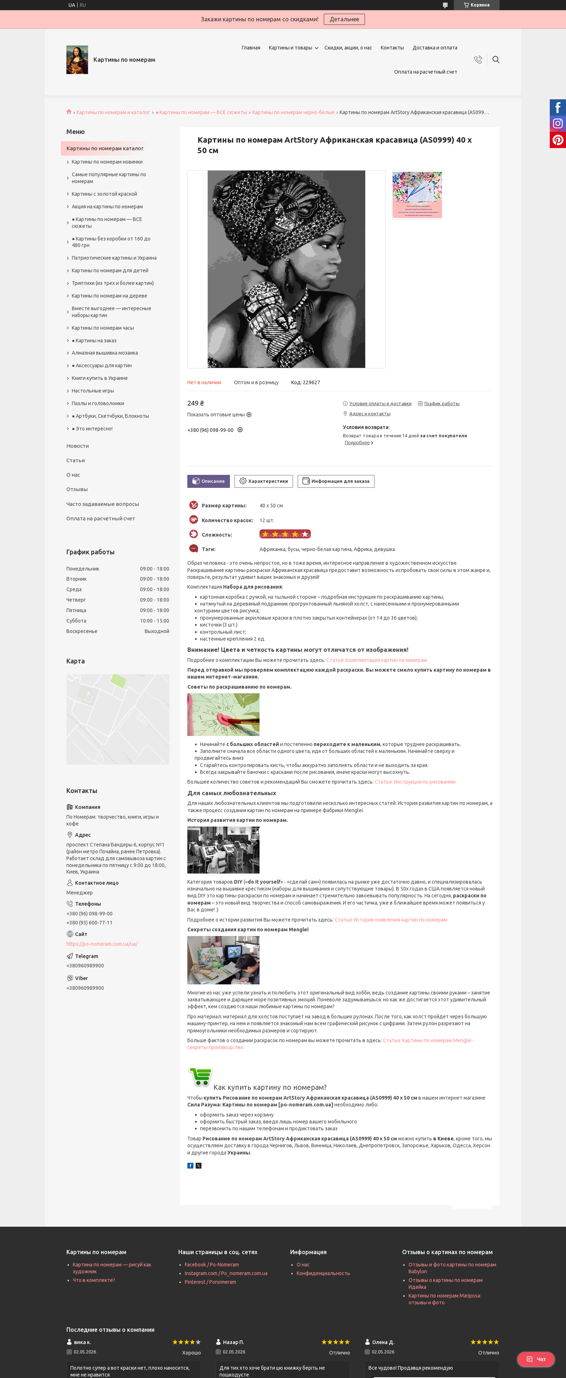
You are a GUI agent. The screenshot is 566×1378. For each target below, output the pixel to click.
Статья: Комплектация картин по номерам (376, 660)
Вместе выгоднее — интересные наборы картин (111, 312)
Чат (536, 1359)
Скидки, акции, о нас (348, 48)
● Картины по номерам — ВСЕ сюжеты (201, 112)
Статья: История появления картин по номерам (391, 920)
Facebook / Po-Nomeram (212, 1265)
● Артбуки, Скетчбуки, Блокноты (110, 416)
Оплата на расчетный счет (425, 72)
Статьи (75, 460)
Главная (251, 48)
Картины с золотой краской (104, 194)
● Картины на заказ (94, 340)
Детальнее (344, 19)
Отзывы (77, 489)
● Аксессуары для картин (102, 365)
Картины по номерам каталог (105, 148)
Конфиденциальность (323, 1273)
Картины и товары (290, 48)
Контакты (392, 48)
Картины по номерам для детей (110, 270)
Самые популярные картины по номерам (109, 178)
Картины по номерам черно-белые (293, 112)
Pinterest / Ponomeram (210, 1282)
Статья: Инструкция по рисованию (415, 782)
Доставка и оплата (435, 48)
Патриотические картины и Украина (114, 258)
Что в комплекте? (94, 1280)
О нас (73, 475)
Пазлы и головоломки (98, 403)
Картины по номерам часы (103, 328)
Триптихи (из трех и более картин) (113, 283)
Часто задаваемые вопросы (102, 504)
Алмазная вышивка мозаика (105, 353)
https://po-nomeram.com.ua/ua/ (102, 944)
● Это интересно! (92, 429)
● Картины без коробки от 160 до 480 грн (111, 242)
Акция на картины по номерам (107, 206)
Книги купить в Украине (100, 378)
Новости (77, 446)
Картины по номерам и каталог (113, 112)
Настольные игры (93, 391)
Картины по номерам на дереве (109, 296)
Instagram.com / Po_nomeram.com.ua (226, 1273)
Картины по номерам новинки (107, 162)
